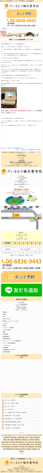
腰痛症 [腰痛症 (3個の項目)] (24, 444)
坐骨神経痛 (5, 334)
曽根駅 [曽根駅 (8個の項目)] (12, 439)
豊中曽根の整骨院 (21, 155)
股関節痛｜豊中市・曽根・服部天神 (12, 415)
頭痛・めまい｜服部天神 (10, 400)
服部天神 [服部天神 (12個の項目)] (37, 439)
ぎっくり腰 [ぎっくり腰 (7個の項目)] (4, 435)
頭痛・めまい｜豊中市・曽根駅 (11, 403)
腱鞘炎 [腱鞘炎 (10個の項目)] (28, 444)
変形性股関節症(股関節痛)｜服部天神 (13, 421)
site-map (21, 453)
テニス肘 (21, 158)
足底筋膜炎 (5, 347)
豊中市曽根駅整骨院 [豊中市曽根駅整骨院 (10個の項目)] (8, 449)
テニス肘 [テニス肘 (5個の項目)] (19, 435)
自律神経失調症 (6, 352)
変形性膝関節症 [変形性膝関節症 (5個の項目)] (21, 437)
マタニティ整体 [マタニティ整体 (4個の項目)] (26, 435)
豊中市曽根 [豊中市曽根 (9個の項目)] (21, 446)
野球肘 (4, 325)
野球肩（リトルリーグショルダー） (11, 321)
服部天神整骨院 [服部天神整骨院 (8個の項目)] (5, 442)
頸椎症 (4, 314)
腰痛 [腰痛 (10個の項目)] (21, 444)
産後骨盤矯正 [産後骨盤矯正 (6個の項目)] (38, 442)
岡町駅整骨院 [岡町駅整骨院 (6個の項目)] (36, 437)
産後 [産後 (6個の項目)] (33, 442)
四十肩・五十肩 (6, 319)
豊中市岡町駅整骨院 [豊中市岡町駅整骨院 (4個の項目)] (6, 446)
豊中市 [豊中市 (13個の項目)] (32, 444)
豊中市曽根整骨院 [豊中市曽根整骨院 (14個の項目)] (29, 446)
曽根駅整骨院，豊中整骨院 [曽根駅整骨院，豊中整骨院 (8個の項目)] (28, 439)
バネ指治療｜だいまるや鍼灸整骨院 (12, 428)
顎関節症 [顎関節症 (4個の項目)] (21, 451)
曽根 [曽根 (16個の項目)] (8, 439)
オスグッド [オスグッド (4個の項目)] (14, 435)
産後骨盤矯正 (6, 336)
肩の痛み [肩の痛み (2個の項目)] (4, 444)
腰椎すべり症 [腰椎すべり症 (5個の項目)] (16, 444)
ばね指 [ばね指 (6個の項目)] (9, 435)
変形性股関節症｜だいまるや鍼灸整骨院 (13, 418)
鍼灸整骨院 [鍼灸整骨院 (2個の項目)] (34, 449)
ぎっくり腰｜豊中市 (9, 409)
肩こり (4, 316)
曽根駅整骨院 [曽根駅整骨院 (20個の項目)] (17, 439)
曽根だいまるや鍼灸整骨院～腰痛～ (16, 148)
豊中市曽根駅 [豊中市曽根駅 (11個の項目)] (38, 446)
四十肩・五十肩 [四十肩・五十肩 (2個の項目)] (37, 435)
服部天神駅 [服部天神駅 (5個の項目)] (12, 442)
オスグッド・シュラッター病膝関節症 (12, 341)
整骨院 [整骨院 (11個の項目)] (5, 439)
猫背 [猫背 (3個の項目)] (26, 442)
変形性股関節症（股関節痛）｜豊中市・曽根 (14, 425)
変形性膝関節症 (6, 338)
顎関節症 (5, 312)
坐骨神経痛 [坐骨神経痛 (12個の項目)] (6, 437)
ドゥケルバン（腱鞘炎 (8, 327)
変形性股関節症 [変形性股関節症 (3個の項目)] (13, 437)
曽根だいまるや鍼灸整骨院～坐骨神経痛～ (31, 149)
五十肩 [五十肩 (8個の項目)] (31, 435)
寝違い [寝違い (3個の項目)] (27, 437)
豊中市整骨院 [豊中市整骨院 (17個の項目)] (15, 446)
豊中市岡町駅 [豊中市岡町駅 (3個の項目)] (38, 444)
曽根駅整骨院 (21, 160)
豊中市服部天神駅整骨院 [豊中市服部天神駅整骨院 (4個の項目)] (19, 449)
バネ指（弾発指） (7, 329)
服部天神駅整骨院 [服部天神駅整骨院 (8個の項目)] (20, 442)
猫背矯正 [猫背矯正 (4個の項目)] (29, 442)
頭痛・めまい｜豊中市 (9, 406)
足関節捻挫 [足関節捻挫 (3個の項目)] (28, 449)
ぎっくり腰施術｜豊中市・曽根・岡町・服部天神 (15, 412)
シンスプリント (6, 345)
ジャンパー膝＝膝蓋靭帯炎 (9, 343)
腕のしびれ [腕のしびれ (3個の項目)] (9, 444)
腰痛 (4, 332)
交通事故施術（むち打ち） (9, 349)
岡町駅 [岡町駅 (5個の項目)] (31, 437)
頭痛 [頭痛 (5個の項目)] (39, 449)
